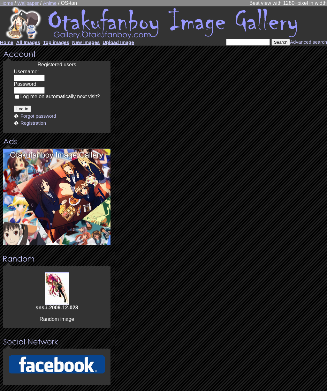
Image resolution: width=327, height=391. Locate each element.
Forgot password (38, 116)
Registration (33, 123)
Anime (50, 3)
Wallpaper (28, 3)
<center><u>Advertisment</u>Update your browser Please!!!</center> (56, 197)
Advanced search (308, 42)
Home (6, 3)
